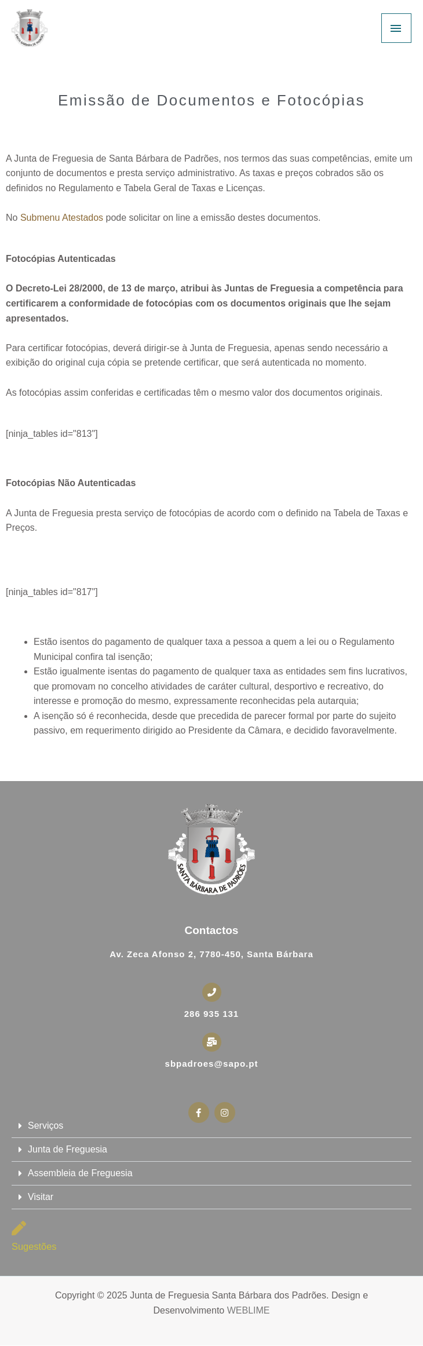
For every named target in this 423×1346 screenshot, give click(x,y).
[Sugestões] (19, 1228)
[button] (211, 1126)
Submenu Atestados (61, 217)
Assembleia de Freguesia (80, 1173)
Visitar (40, 1197)
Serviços (45, 1125)
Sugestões (34, 1246)
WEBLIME (248, 1310)
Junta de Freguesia (67, 1149)
